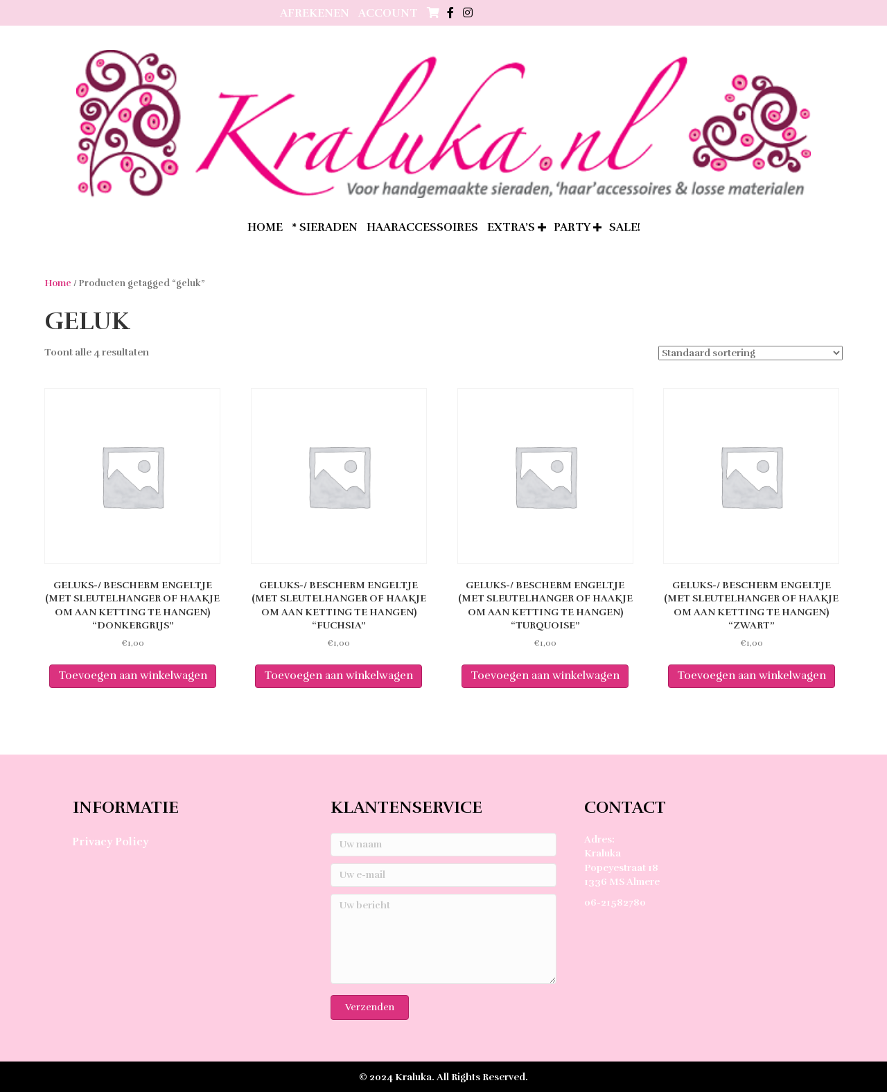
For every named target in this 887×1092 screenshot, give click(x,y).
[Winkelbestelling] (750, 353)
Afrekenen (314, 13)
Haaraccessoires (422, 227)
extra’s (511, 227)
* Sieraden (325, 227)
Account (388, 13)
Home (57, 283)
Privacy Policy (110, 842)
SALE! (624, 227)
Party (572, 227)
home (265, 227)
